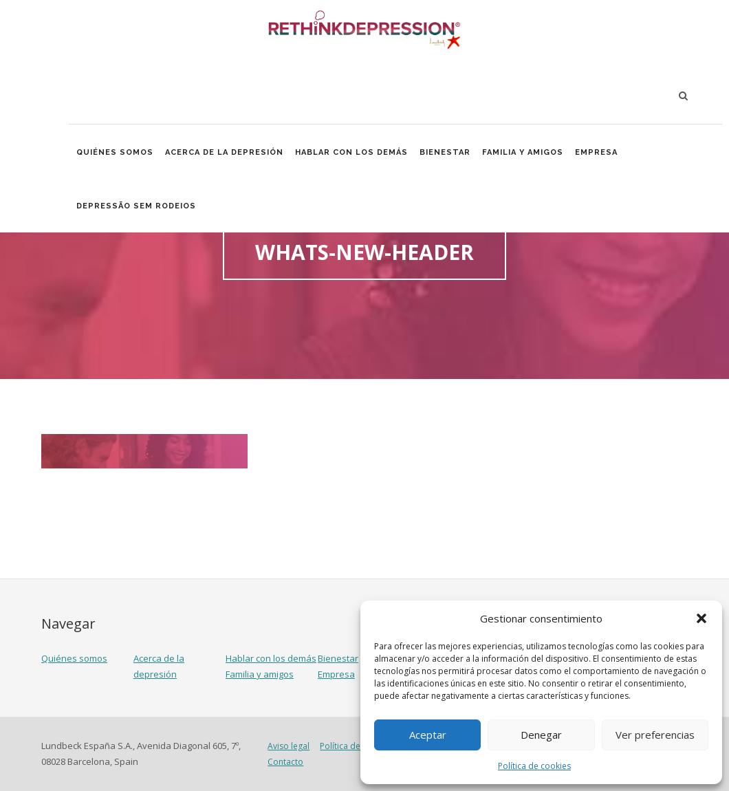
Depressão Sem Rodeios (137, 208)
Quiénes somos (115, 153)
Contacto (285, 762)
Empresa (599, 153)
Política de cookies (534, 766)
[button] (701, 618)
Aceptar (427, 734)
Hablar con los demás (353, 153)
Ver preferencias (655, 734)
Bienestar (447, 153)
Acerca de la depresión (225, 153)
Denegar (541, 734)
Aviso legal (288, 746)
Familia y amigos (526, 153)
